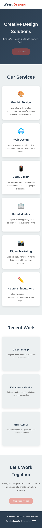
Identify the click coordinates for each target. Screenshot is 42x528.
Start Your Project (21, 502)
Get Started (21, 52)
